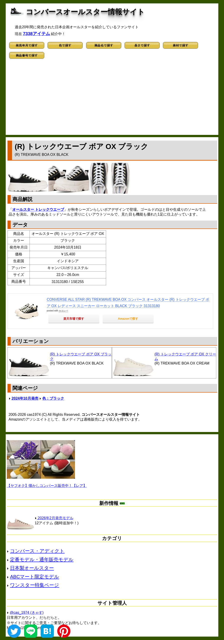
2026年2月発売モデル (54, 518)
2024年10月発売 (25, 398)
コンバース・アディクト (37, 550)
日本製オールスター (32, 568)
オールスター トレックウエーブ (38, 209)
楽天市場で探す (73, 318)
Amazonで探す (128, 318)
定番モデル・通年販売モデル (41, 559)
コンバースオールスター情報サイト (85, 12)
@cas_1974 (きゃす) (27, 612)
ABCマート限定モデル (34, 576)
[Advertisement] (112, 98)
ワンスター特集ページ (34, 585)
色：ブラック (53, 398)
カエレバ (63, 310)
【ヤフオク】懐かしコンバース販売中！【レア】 (47, 486)
